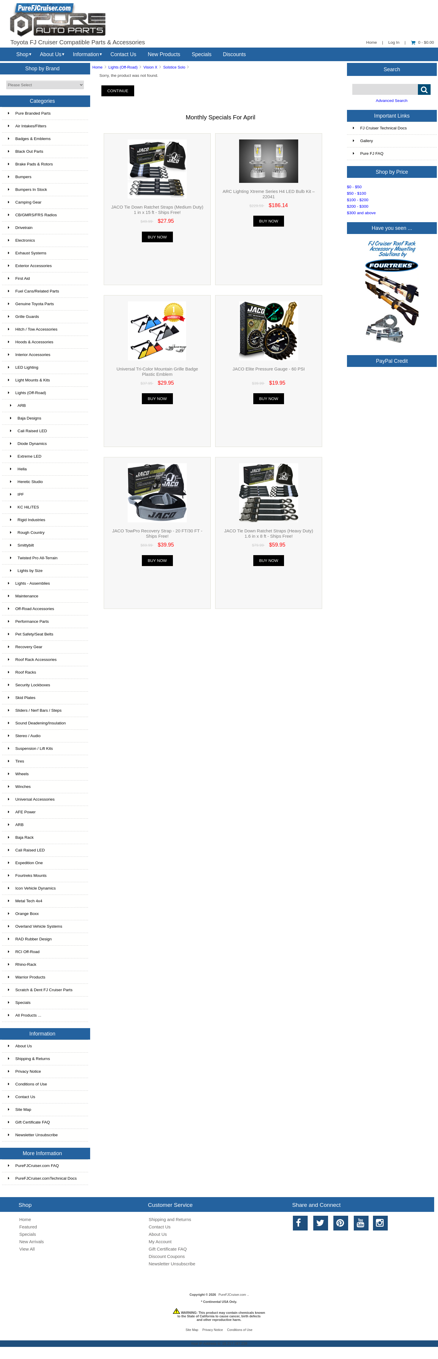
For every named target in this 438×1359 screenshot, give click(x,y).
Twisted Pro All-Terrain (33, 558)
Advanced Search (392, 100)
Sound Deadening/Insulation (37, 723)
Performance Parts (28, 621)
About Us (50, 54)
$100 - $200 (358, 200)
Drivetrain (20, 227)
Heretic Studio (25, 481)
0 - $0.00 (422, 42)
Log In (394, 42)
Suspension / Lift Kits (30, 748)
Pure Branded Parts (29, 113)
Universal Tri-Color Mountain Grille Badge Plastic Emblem (157, 371)
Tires (16, 761)
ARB (17, 405)
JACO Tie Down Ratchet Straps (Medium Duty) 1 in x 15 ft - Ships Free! (157, 209)
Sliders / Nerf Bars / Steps (34, 710)
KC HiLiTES (23, 507)
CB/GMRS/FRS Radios (32, 215)
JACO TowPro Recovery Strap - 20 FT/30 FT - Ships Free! (157, 533)
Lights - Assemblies (29, 583)
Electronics (21, 240)
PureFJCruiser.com (232, 1294)
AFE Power (22, 812)
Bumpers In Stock (27, 189)
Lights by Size (25, 570)
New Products (164, 54)
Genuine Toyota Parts (31, 304)
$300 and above (361, 213)
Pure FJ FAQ (368, 153)
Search (392, 69)
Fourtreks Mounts (27, 875)
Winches (19, 786)
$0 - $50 (354, 187)
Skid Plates (21, 697)
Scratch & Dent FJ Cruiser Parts (40, 990)
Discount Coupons (167, 1256)
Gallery (363, 141)
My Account (160, 1241)
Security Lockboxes (29, 685)
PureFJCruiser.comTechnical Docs (42, 1178)
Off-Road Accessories (31, 609)
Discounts (234, 54)
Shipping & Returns (29, 1058)
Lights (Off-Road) (123, 67)
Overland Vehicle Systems (35, 926)
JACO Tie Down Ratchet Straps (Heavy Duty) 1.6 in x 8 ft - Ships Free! (268, 533)
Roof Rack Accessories (32, 659)
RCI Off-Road (24, 952)
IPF (16, 494)
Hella (17, 469)
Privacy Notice (24, 1071)
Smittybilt (21, 545)
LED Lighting (23, 367)
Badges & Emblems (29, 138)
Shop (22, 54)
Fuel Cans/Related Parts (33, 291)
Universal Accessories (31, 799)
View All (27, 1248)
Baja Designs (24, 418)
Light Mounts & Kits (29, 380)
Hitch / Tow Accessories (33, 329)
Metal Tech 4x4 (25, 901)
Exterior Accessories (30, 266)
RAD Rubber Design (30, 939)
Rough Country (26, 532)
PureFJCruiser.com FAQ (33, 1165)
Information (86, 54)
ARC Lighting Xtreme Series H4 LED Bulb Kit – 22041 (269, 194)
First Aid (19, 278)
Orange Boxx (23, 913)
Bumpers (19, 177)
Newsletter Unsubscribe (33, 1135)
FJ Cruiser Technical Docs (380, 128)
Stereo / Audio (24, 736)
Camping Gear (24, 202)
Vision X (150, 67)
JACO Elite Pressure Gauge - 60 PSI (269, 368)
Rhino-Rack (22, 964)
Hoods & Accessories (30, 342)
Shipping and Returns (170, 1219)
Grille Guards (23, 316)
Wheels (18, 774)
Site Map (19, 1109)
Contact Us (123, 54)
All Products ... (24, 1015)
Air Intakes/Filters (27, 126)
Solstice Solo (174, 67)
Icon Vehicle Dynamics (32, 888)
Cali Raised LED (27, 431)
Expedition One (25, 863)
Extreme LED (24, 456)
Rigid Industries (26, 520)
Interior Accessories (29, 354)
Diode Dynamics (27, 443)
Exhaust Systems (27, 253)
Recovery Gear (25, 647)
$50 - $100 (356, 193)
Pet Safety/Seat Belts (30, 634)
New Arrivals (31, 1241)
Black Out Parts (25, 151)
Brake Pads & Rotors (30, 164)
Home (371, 42)
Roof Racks (22, 672)
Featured (28, 1226)
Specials (202, 54)
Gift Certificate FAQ (29, 1122)
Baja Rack (21, 837)
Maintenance (23, 596)
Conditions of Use (27, 1084)
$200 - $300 (358, 206)
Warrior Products (26, 977)
